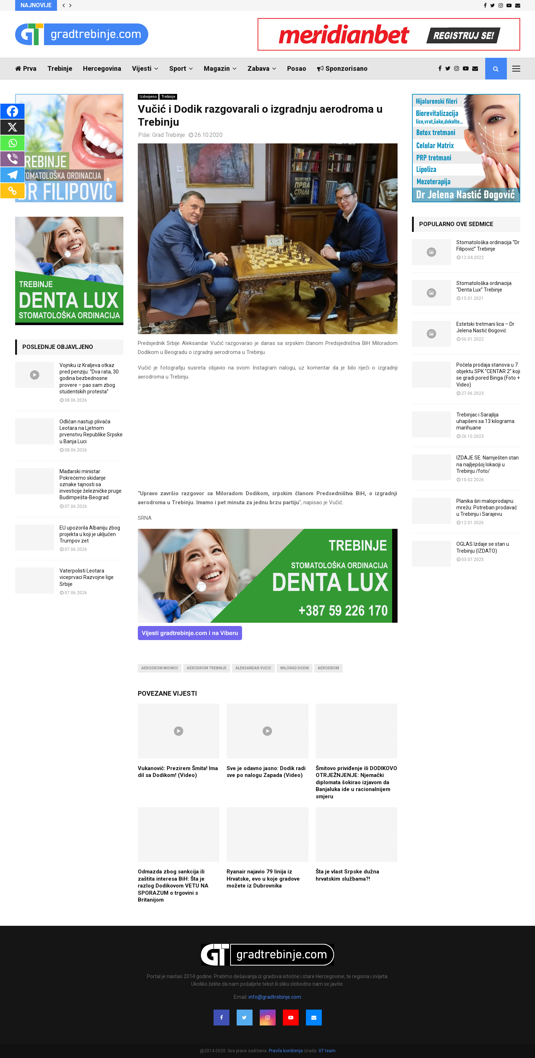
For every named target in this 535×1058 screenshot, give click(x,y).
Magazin (217, 68)
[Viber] (12, 159)
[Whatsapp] (12, 143)
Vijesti (142, 68)
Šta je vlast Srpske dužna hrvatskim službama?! (347, 875)
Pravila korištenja (286, 1050)
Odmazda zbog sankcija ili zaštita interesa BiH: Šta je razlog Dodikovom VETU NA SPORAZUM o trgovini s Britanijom (173, 885)
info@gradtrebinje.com (275, 997)
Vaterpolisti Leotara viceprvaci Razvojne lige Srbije (87, 577)
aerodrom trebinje (207, 668)
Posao (296, 68)
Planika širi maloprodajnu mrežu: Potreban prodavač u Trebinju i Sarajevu (486, 507)
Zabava (258, 68)
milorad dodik (294, 668)
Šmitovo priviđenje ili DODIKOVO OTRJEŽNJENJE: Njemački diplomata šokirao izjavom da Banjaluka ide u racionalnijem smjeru (356, 782)
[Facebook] (12, 111)
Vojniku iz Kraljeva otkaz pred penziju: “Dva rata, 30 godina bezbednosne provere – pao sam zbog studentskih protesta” (89, 378)
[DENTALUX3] (268, 621)
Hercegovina (102, 68)
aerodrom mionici (159, 668)
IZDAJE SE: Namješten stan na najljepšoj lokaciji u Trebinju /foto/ (487, 464)
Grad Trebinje (168, 134)
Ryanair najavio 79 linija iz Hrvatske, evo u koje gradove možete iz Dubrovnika (263, 878)
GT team (327, 1050)
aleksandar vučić (253, 668)
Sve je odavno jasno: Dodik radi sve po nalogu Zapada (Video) (266, 772)
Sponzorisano (342, 68)
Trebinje (59, 68)
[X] (12, 127)
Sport (177, 68)
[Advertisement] (268, 438)
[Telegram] (12, 175)
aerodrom (328, 668)
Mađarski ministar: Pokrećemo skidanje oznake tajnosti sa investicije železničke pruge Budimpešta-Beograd (91, 484)
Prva (25, 68)
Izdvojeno (148, 97)
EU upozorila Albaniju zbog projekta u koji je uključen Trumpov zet (90, 534)
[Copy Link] (12, 191)
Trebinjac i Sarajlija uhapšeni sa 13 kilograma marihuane (485, 421)
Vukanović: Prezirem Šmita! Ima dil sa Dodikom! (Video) (178, 772)
